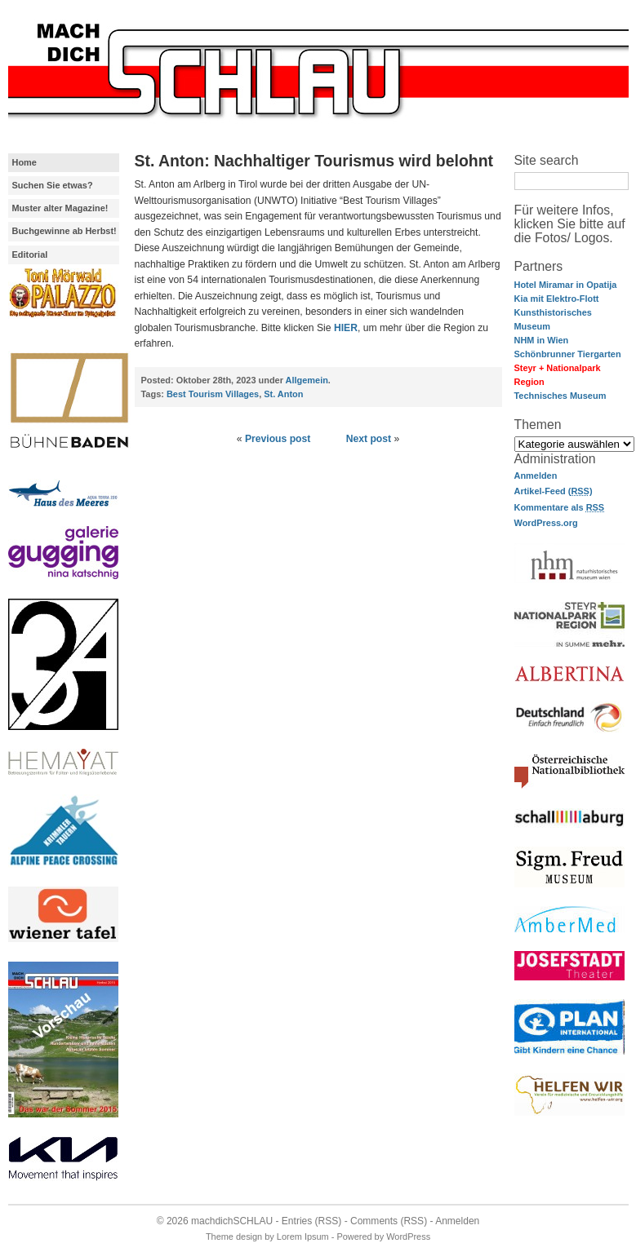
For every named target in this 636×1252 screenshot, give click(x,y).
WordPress (408, 1236)
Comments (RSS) (388, 1221)
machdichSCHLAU (232, 1221)
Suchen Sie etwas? (52, 185)
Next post (368, 439)
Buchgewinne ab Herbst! (64, 231)
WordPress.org (546, 523)
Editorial (30, 254)
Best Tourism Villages (213, 394)
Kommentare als (559, 507)
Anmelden (536, 475)
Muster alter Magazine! (60, 208)
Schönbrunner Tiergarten (567, 354)
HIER (346, 328)
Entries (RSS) (311, 1221)
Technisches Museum (560, 395)
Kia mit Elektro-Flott (556, 298)
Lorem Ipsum (303, 1236)
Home (24, 162)
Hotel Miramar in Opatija (565, 285)
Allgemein (307, 380)
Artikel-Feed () (553, 491)
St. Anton (283, 394)
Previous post (277, 439)
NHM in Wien (541, 340)
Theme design (234, 1236)
